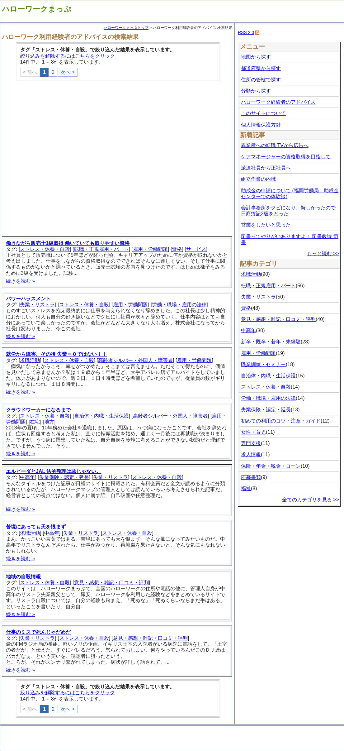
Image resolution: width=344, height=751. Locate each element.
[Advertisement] (69, 159)
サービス (196, 249)
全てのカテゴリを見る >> (310, 499)
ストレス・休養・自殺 (45, 249)
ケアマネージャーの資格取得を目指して (286, 156)
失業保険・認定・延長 (64, 477)
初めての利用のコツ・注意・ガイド (281, 420)
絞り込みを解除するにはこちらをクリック (67, 56)
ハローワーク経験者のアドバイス (278, 102)
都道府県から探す (261, 68)
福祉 (246, 488)
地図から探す (256, 57)
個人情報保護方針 (261, 124)
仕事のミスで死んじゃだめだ (38, 632)
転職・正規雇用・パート (101, 249)
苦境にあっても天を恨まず (36, 526)
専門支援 (251, 443)
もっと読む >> (323, 253)
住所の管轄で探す (261, 79)
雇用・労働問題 (150, 249)
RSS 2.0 (246, 32)
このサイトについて (263, 113)
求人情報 (251, 454)
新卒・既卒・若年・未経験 (271, 341)
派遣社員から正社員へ (266, 167)
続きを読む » (20, 281)
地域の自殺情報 (23, 576)
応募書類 (251, 477)
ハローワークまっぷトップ (126, 28)
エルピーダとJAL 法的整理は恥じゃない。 (53, 471)
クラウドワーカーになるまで (38, 410)
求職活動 (30, 360)
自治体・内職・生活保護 (101, 416)
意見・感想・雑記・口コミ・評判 (111, 582)
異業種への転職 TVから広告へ (275, 145)
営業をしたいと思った (266, 224)
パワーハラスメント (28, 298)
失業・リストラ (37, 304)
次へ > (67, 72)
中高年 (27, 477)
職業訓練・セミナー (263, 364)
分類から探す (256, 90)
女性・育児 (253, 432)
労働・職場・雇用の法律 (179, 304)
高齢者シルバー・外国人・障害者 (135, 360)
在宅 (35, 421)
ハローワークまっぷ (36, 9)
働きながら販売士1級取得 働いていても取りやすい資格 (68, 243)
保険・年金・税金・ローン (271, 466)
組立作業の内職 (258, 179)
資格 (177, 249)
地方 (49, 421)
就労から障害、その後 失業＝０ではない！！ (56, 354)
